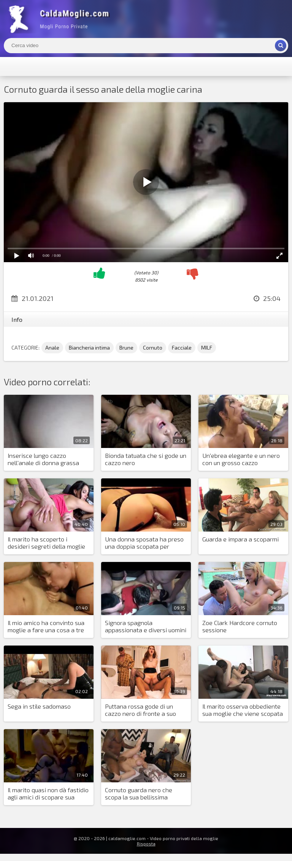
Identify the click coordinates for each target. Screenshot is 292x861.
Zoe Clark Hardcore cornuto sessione (239, 626)
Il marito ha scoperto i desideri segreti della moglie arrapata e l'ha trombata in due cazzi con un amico (46, 543)
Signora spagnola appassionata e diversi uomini (145, 626)
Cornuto (152, 347)
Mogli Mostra (61, 19)
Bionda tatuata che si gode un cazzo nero (145, 459)
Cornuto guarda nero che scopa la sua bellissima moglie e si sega (138, 793)
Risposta (146, 843)
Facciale (182, 347)
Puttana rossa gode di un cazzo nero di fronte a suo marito (140, 710)
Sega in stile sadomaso (39, 706)
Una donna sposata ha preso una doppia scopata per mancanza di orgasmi (144, 543)
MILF (206, 347)
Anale (52, 347)
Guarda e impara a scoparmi (240, 539)
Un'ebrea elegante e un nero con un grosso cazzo (241, 459)
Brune (126, 347)
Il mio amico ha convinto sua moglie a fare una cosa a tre (46, 626)
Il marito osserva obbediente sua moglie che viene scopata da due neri (242, 710)
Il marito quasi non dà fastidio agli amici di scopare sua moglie (48, 793)
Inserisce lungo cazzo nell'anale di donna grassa (43, 459)
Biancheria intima (89, 347)
